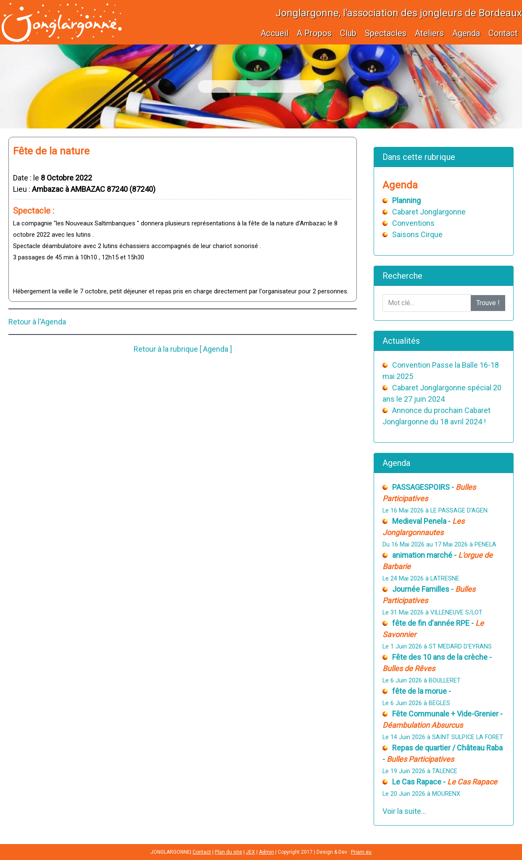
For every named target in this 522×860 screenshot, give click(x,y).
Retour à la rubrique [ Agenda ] (183, 349)
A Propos (314, 33)
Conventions (413, 223)
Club (348, 33)
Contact (503, 33)
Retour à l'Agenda (37, 321)
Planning (406, 200)
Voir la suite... (404, 811)
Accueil (274, 33)
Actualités (401, 340)
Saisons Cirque (417, 234)
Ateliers (429, 33)
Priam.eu (361, 852)
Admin (266, 852)
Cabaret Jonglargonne (429, 211)
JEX (250, 852)
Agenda (466, 33)
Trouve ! (488, 303)
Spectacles (385, 33)
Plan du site (228, 852)
